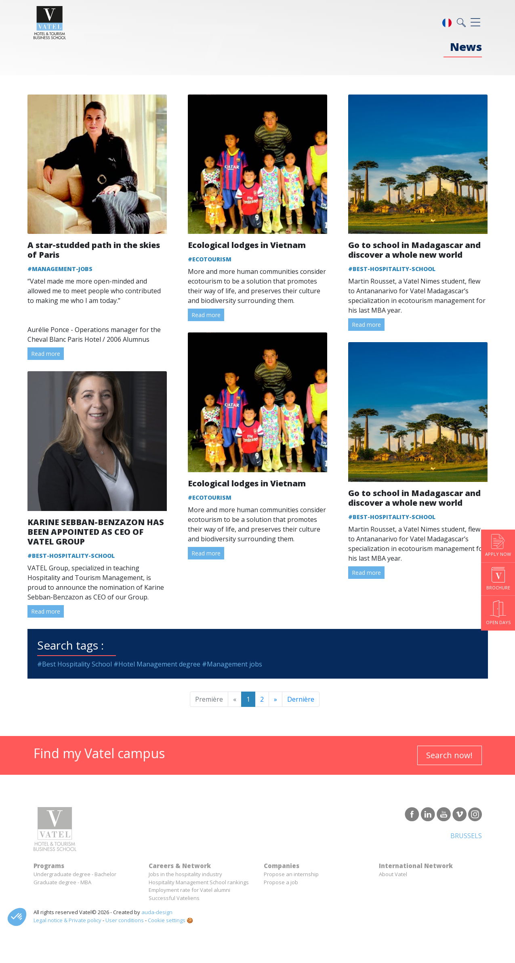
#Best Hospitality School (74, 664)
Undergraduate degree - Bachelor (75, 874)
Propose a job (281, 882)
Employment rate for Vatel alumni (189, 890)
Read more (45, 353)
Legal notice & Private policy (67, 920)
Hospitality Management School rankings (199, 882)
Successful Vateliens (174, 898)
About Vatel (393, 874)
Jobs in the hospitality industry (185, 874)
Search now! (449, 755)
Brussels (466, 835)
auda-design (156, 912)
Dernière (300, 699)
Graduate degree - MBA (62, 882)
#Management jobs (232, 664)
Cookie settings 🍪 (170, 920)
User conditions (124, 920)
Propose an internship (291, 874)
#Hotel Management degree (157, 664)
